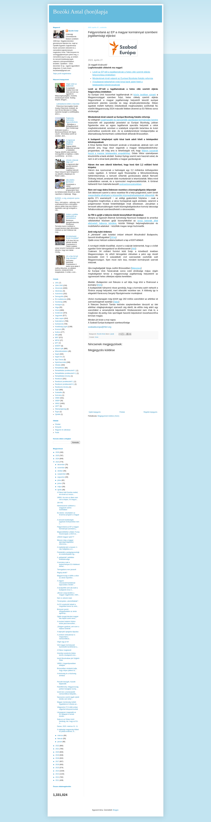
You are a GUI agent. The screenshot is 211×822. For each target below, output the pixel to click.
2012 (58, 777)
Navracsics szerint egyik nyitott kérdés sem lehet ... (68, 698)
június (59, 483)
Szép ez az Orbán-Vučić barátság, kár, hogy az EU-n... (67, 721)
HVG (99, 285)
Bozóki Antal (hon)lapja (80, 11)
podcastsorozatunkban (130, 184)
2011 (58, 780)
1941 (57, 283)
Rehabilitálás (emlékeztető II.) (65, 373)
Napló (57, 354)
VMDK (57, 398)
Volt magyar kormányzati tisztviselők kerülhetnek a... (67, 646)
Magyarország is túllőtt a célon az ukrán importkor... (68, 577)
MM (56, 335)
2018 (58, 758)
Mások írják (59, 348)
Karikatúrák (59, 324)
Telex (116, 302)
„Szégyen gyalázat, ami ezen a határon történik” (68, 627)
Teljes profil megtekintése (62, 74)
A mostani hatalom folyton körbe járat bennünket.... (66, 622)
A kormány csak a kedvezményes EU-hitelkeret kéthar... (68, 564)
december (61, 465)
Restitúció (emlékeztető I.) (64, 381)
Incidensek (59, 313)
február (60, 739)
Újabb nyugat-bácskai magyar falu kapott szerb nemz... (67, 617)
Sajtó (57, 390)
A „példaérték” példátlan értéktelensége (65, 558)
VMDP (57, 401)
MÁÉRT (58, 346)
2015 (58, 768)
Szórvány (58, 395)
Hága (57, 307)
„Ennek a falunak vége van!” (72, 161)
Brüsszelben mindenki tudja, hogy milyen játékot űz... (67, 669)
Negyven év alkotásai (62, 430)
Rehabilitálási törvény (62, 376)
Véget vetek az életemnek (71, 85)
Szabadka (58, 392)
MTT (56, 343)
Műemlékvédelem (61, 351)
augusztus (61, 477)
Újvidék (57, 414)
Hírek (96, 337)
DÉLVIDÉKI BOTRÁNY (70, 181)
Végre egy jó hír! (63, 642)
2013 (58, 774)
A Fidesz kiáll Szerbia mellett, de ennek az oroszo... (67, 493)
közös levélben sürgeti (144, 94)
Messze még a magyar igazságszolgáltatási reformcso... (65, 542)
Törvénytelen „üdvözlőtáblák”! (67, 601)
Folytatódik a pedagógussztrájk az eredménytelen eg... (68, 553)
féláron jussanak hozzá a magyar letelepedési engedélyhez (123, 152)
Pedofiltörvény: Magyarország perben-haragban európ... (67, 688)
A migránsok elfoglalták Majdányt (70, 142)
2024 (58, 459)
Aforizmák (58, 288)
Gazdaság (58, 302)
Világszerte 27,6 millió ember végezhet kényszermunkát (67, 708)
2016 (58, 764)
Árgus (57, 412)
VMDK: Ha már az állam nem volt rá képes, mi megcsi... (67, 498)
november (61, 468)
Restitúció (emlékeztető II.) (64, 384)
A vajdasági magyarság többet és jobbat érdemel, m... (68, 730)
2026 (58, 452)
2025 (58, 455)
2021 (58, 749)
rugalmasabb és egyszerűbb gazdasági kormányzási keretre (129, 120)
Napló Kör (58, 357)
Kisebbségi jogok (61, 327)
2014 (58, 771)
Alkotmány (59, 291)
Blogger (115, 810)
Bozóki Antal (73, 31)
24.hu (113, 237)
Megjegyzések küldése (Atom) (108, 416)
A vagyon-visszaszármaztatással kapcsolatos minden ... (66, 583)
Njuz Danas (59, 360)
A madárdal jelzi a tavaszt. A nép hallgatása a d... (67, 548)
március (60, 735)
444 (134, 248)
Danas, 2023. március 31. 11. (67, 726)
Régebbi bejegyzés (150, 412)
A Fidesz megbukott (64, 650)
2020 (58, 752)
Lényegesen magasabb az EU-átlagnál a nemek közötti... (66, 714)
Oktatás (58, 365)
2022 (58, 746)
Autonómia (59, 294)
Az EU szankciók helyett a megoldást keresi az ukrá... (67, 605)
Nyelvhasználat (60, 362)
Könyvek (58, 427)
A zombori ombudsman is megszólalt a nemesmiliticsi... (66, 637)
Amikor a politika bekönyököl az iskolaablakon (72, 216)
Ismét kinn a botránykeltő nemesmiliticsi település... (67, 693)
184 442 (60, 503)
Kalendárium (59, 321)
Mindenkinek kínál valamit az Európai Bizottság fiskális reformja (122, 78)
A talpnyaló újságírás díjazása (67, 632)
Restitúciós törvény (62, 387)
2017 (58, 761)
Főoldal (122, 412)
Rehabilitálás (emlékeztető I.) (65, 370)
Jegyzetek (58, 316)
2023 (58, 462)
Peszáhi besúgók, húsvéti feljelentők (66, 683)
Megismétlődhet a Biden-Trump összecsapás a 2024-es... (68, 533)
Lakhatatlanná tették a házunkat (67, 104)
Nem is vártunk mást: (64, 598)
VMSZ (57, 403)
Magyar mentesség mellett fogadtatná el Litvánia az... (67, 703)
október (60, 471)
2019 (58, 755)
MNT (57, 337)
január (59, 742)
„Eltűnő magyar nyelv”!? (65, 537)
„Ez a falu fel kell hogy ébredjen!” (72, 257)
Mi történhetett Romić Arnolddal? (72, 237)
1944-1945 (59, 285)
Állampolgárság (60, 409)
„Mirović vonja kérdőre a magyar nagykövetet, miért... (68, 594)
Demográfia (59, 296)
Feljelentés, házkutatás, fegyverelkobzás (72, 120)
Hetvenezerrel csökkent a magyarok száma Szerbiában (66, 508)
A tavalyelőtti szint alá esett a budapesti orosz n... (67, 589)
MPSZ (57, 340)
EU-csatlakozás (60, 299)
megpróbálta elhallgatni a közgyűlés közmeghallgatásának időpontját (121, 195)
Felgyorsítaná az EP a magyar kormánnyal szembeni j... (68, 528)
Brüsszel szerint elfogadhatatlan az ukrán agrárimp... (67, 611)
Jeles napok (59, 318)
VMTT (57, 406)
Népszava (136, 268)
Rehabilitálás (59, 368)
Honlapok (58, 305)
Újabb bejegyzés (95, 412)
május (59, 487)
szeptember (61, 474)
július (59, 480)
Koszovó (58, 329)
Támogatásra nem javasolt (66, 569)
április (59, 490)
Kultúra (57, 332)
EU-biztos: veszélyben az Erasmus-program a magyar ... (68, 515)
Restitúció (58, 379)
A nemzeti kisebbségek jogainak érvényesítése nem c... (68, 522)
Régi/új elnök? (62, 573)
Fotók (57, 432)
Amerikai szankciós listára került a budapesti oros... (67, 654)
